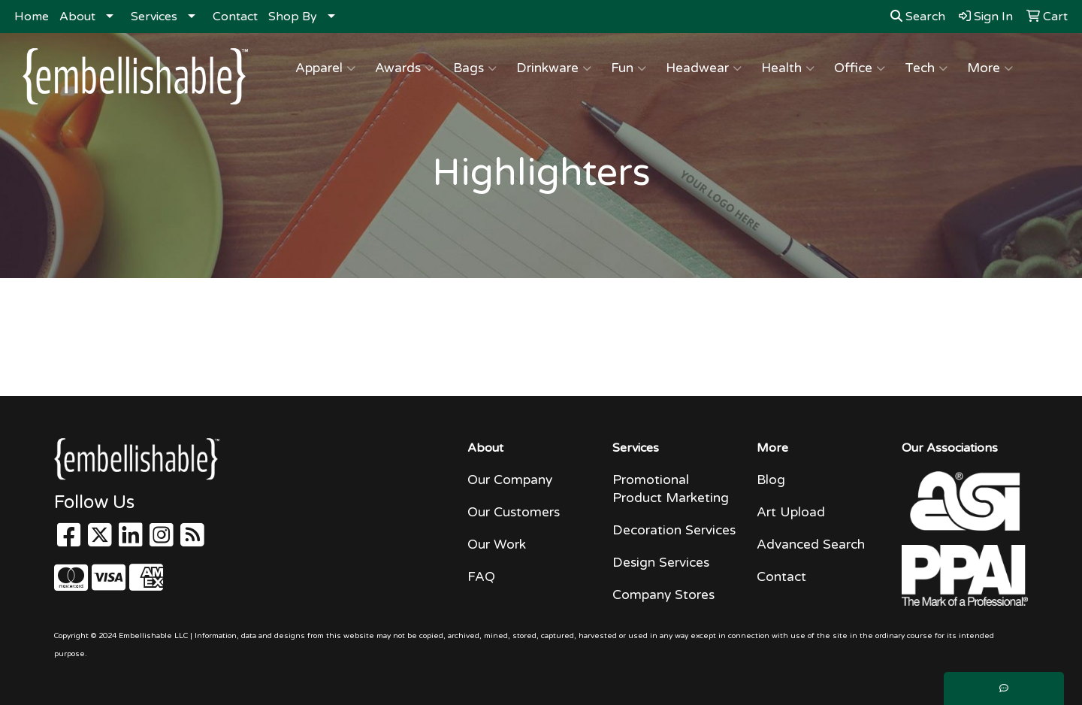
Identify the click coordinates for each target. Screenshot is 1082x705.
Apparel (325, 68)
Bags (475, 68)
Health (788, 68)
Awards (404, 68)
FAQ (481, 577)
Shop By (292, 16)
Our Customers (513, 512)
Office (859, 68)
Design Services (660, 562)
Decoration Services (674, 530)
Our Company (509, 480)
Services (154, 16)
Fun (628, 68)
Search (917, 16)
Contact (235, 16)
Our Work (496, 544)
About (77, 16)
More (990, 68)
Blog (771, 480)
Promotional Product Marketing (670, 489)
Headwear (704, 68)
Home (31, 16)
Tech (926, 68)
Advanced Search (811, 544)
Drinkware (553, 68)
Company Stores (663, 595)
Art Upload (791, 512)
